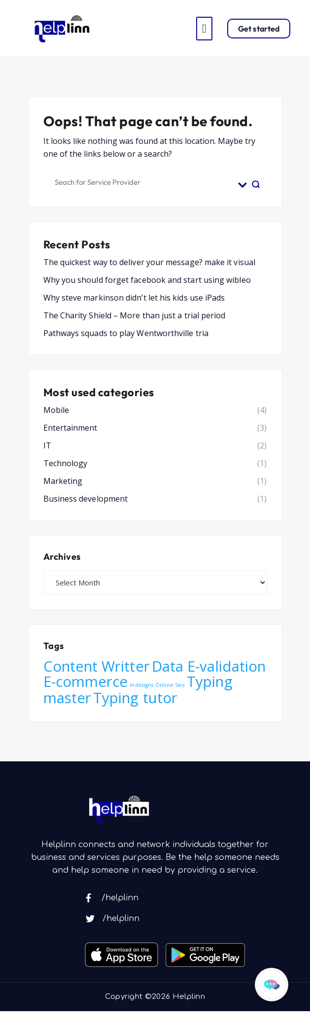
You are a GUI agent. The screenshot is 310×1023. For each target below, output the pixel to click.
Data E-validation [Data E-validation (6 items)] (209, 666)
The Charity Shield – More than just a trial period (134, 315)
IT (47, 445)
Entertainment (70, 427)
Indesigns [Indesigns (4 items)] (141, 685)
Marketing (63, 481)
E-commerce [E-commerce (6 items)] (85, 681)
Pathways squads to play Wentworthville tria (125, 333)
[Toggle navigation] (204, 28)
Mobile (56, 410)
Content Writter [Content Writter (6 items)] (96, 666)
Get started (258, 29)
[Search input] (144, 181)
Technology (65, 463)
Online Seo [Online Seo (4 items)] (170, 685)
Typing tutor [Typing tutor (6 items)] (135, 698)
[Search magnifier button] (256, 181)
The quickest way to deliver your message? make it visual (149, 262)
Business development (85, 498)
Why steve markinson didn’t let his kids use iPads (134, 297)
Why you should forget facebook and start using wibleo (147, 279)
